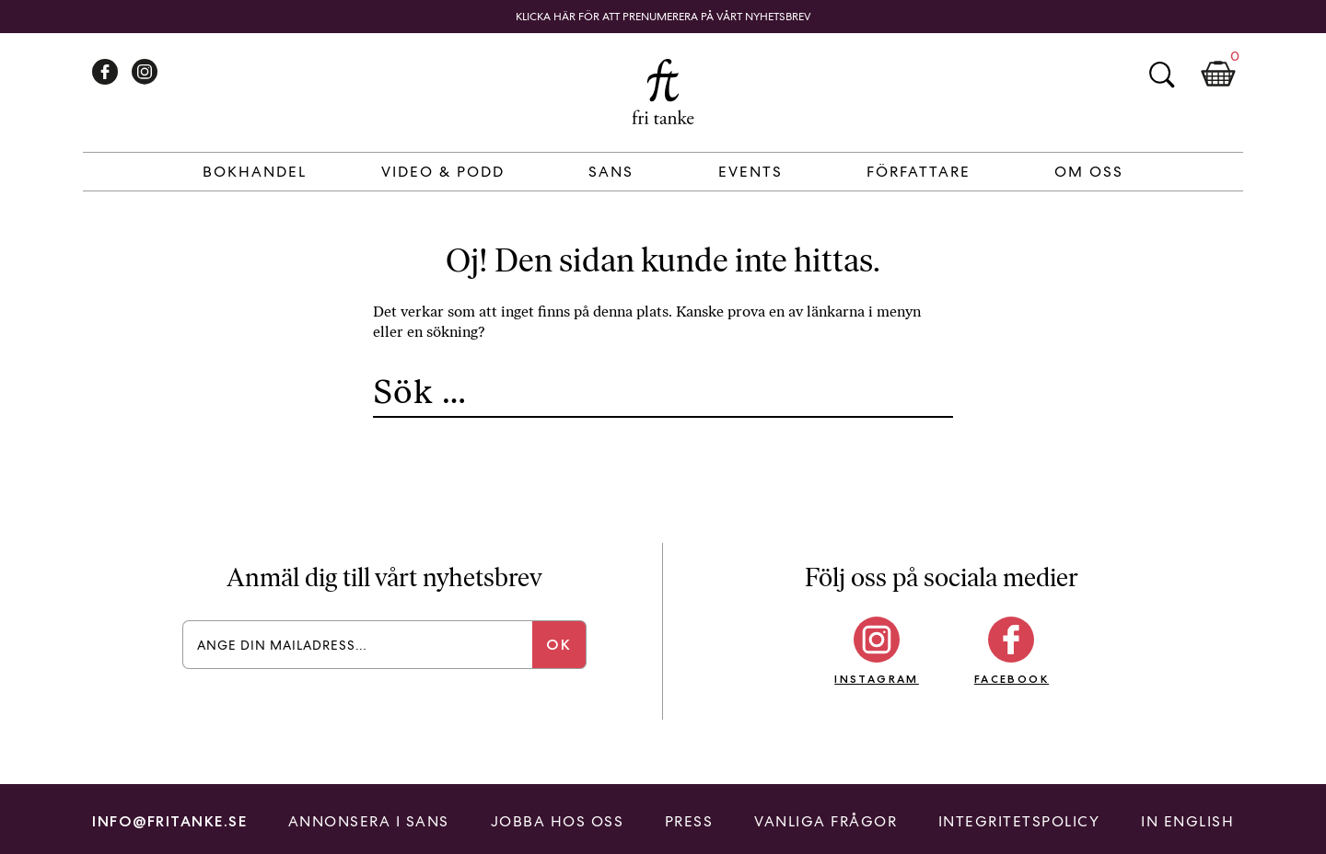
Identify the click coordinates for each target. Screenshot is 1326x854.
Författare (919, 171)
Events (750, 171)
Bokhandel (255, 171)
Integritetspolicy (1019, 821)
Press (689, 821)
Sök (1161, 74)
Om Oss (1088, 171)
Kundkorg (1218, 74)
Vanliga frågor (825, 821)
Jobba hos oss (557, 821)
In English (1187, 821)
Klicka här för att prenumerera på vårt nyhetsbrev (663, 16)
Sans (611, 171)
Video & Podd (443, 171)
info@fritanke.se (169, 821)
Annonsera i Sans (368, 821)
